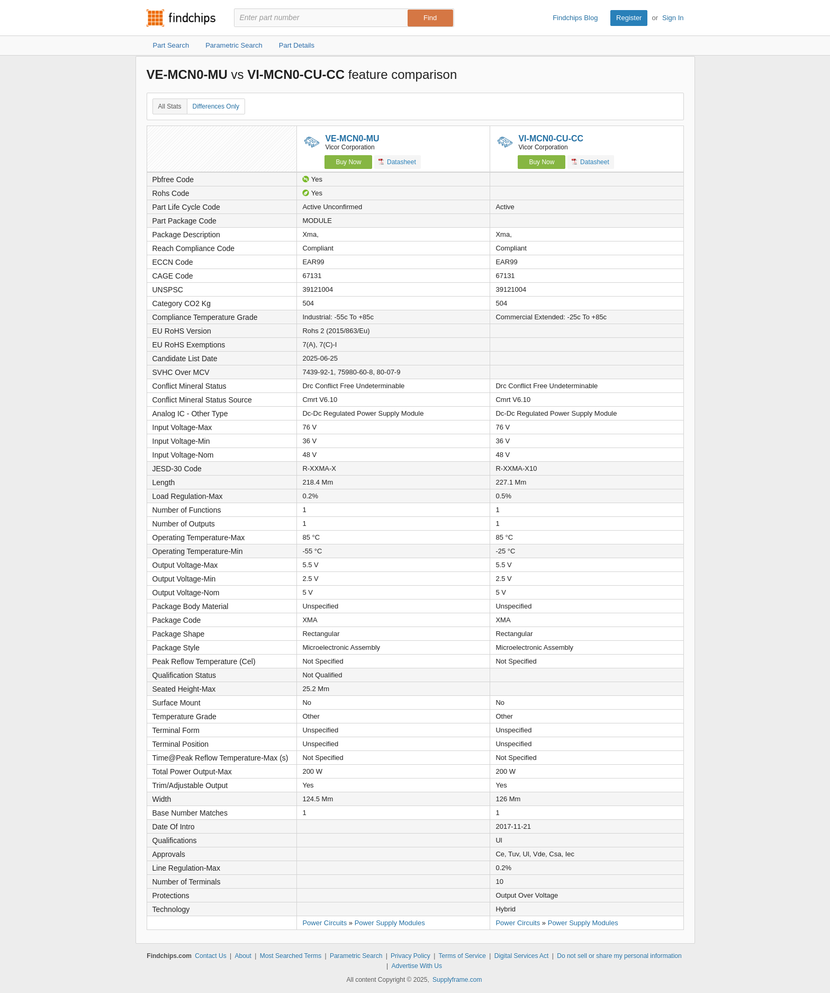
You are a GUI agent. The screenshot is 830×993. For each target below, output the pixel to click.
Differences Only (216, 106)
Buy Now (348, 162)
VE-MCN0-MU (352, 138)
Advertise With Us (417, 966)
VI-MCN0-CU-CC (550, 138)
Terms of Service (462, 956)
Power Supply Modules (390, 923)
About (242, 956)
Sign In (672, 18)
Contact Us (210, 956)
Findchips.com (181, 18)
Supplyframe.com (457, 979)
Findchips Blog (575, 18)
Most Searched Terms (291, 956)
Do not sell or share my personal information (619, 956)
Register (629, 18)
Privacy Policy (410, 956)
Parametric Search (356, 956)
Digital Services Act (521, 956)
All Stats (170, 106)
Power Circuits (324, 923)
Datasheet (397, 162)
